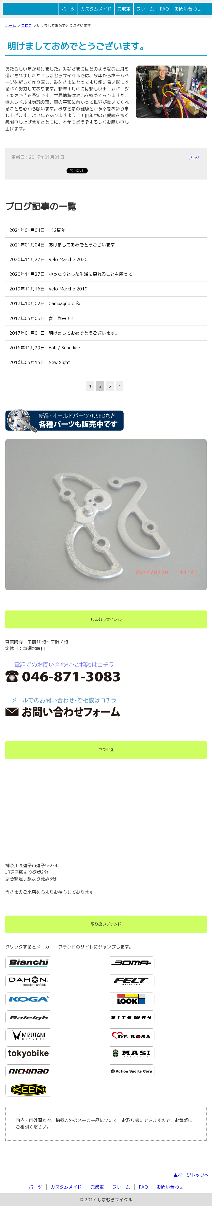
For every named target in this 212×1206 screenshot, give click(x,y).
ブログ (26, 25)
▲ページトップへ (191, 1175)
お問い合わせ (188, 9)
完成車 (124, 9)
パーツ (68, 9)
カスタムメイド (96, 9)
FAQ (164, 9)
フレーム (145, 9)
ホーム (10, 25)
